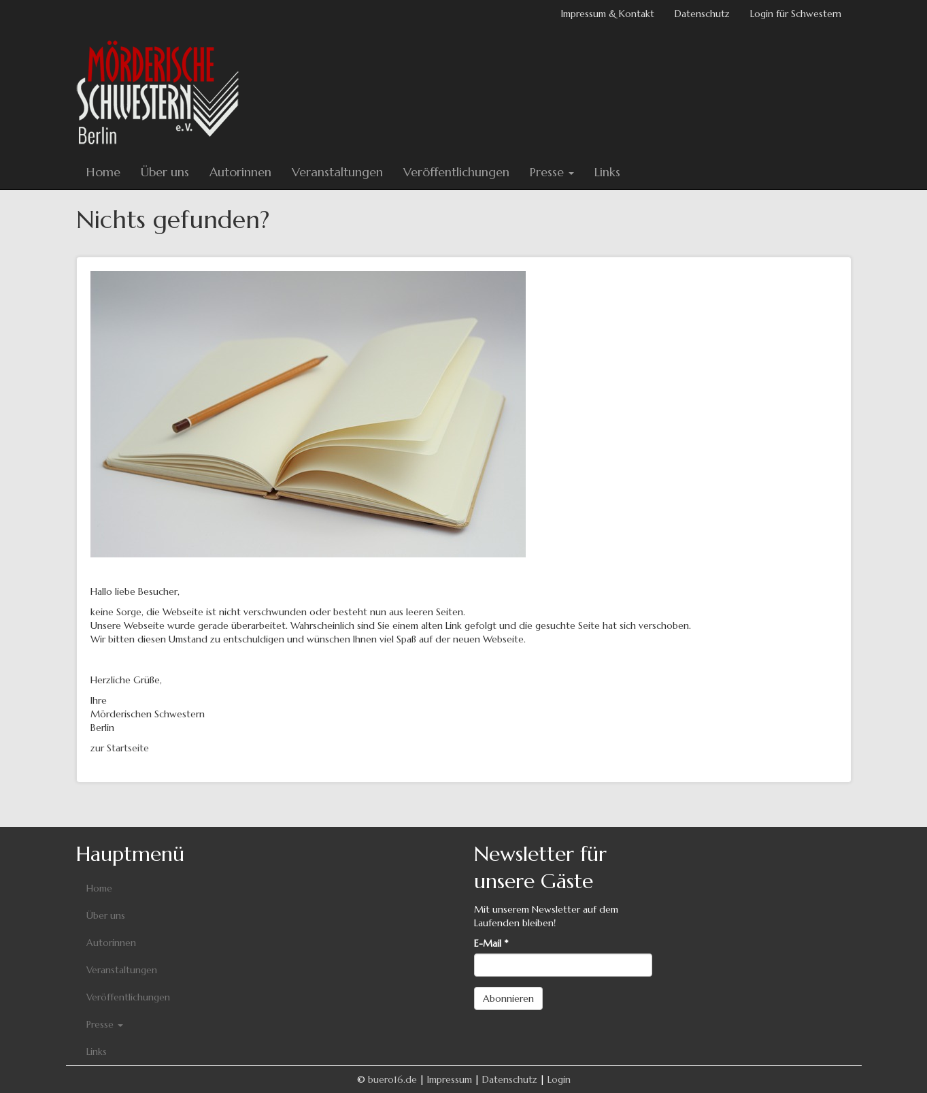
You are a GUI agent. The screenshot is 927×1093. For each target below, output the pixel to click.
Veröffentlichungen (456, 172)
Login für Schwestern (795, 13)
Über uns (165, 172)
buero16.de (392, 1079)
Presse (552, 172)
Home (103, 172)
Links (607, 172)
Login (559, 1079)
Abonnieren (508, 998)
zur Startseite (119, 748)
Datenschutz (702, 13)
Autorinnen (240, 172)
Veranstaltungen (337, 172)
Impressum (449, 1079)
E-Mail (491, 943)
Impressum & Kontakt (607, 13)
